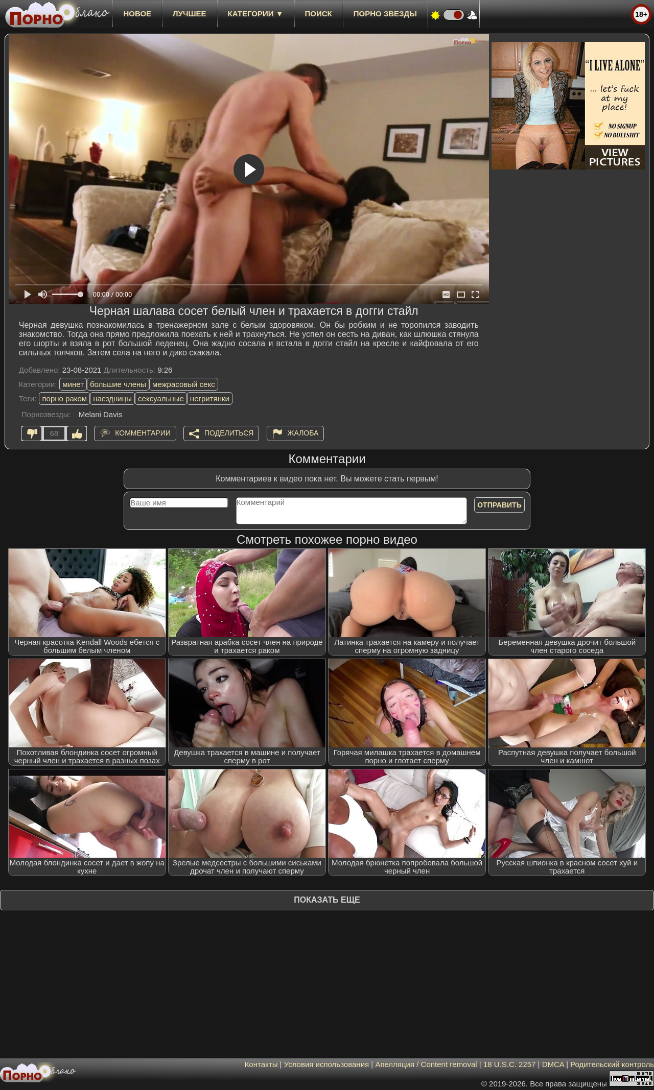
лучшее (189, 13)
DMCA (553, 1064)
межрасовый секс (183, 384)
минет (73, 384)
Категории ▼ (256, 13)
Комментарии (143, 433)
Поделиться (228, 433)
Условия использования (326, 1064)
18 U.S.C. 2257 (509, 1064)
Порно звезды (385, 13)
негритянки (209, 398)
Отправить (499, 505)
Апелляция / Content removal (426, 1064)
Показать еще (327, 899)
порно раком (64, 398)
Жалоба (303, 433)
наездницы (112, 398)
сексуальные (161, 398)
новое (137, 13)
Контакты (261, 1064)
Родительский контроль (612, 1064)
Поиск (318, 13)
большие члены (118, 384)
